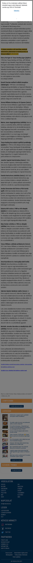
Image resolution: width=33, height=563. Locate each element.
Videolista (16, 10)
